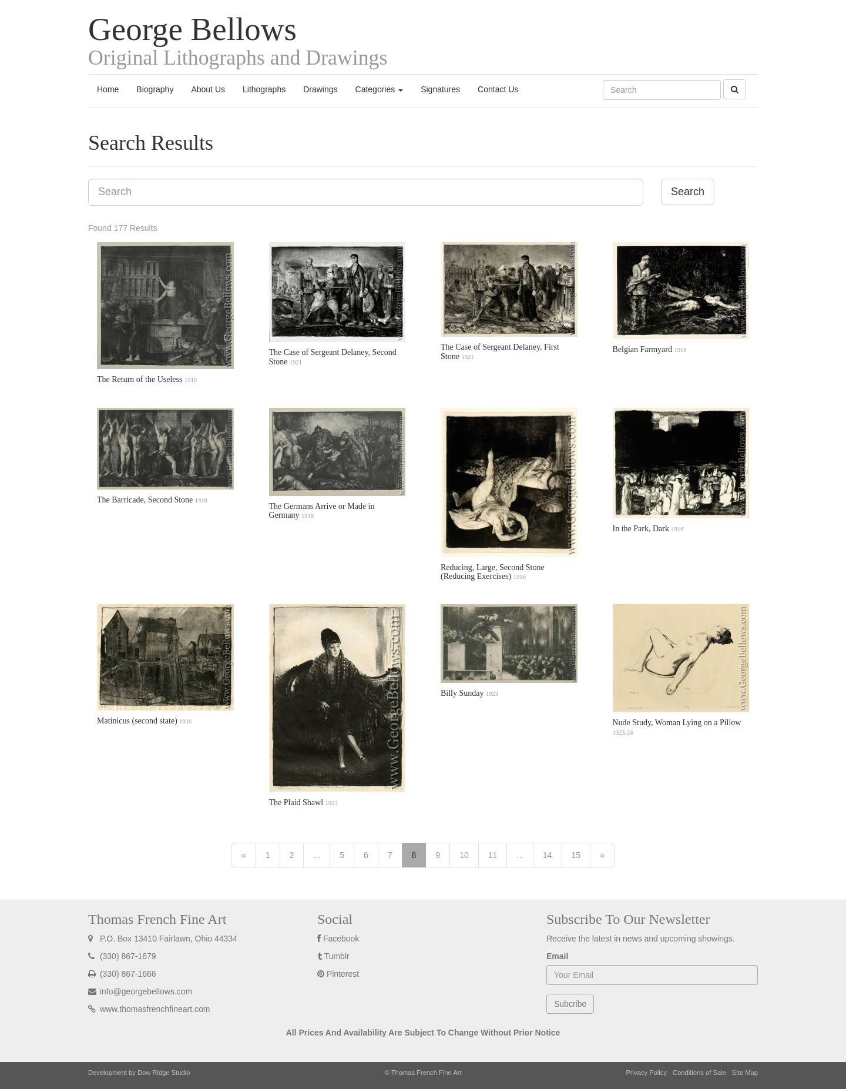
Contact (498, 89)
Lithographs (264, 89)
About (208, 89)
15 (576, 855)
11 (493, 855)
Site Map (745, 1072)
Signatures (440, 89)
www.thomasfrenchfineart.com (149, 1009)
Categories (379, 89)
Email (557, 956)
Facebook (341, 938)
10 (464, 855)
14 (547, 855)
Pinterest (343, 974)
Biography (154, 89)
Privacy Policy (646, 1072)
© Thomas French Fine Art (422, 1072)
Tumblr (337, 956)
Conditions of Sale (699, 1072)
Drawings (320, 89)
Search (687, 191)
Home (108, 89)
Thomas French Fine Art (157, 919)
